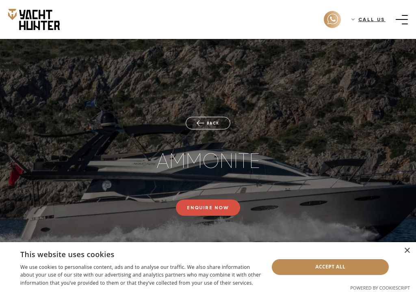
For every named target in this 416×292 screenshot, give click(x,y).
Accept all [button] (330, 266)
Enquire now (208, 207)
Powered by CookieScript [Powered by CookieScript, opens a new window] (380, 288)
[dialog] (208, 267)
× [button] (407, 251)
